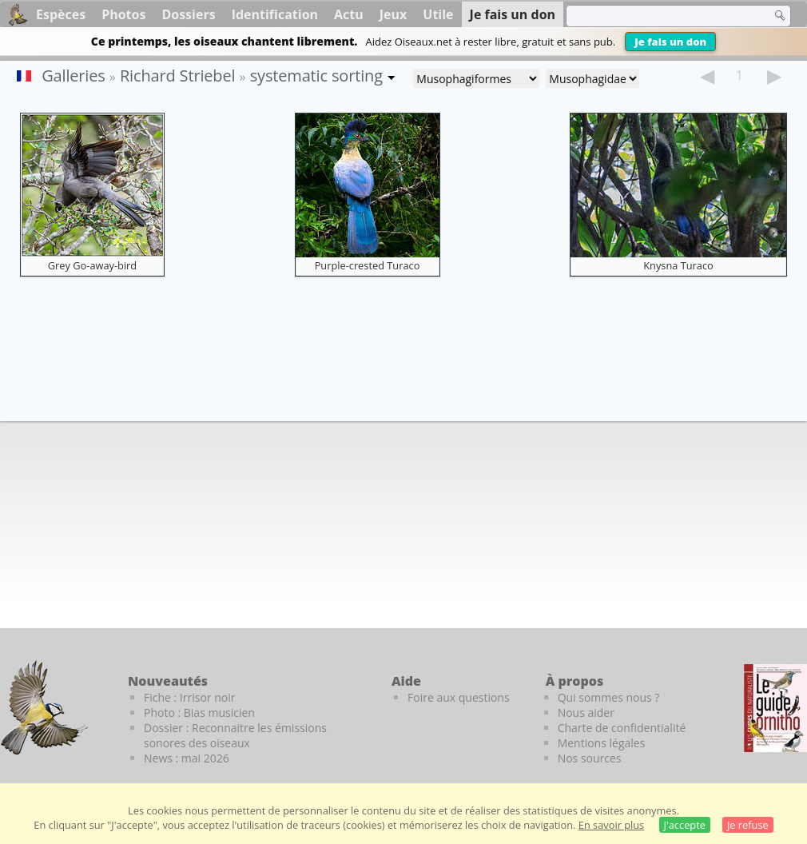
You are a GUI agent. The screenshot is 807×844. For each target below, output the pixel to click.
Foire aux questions (458, 697)
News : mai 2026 (186, 758)
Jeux (393, 14)
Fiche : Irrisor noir (189, 697)
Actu (349, 14)
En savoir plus (611, 825)
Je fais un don (670, 41)
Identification (275, 14)
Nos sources (590, 758)
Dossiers (188, 14)
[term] (658, 16)
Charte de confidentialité (622, 727)
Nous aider (586, 712)
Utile (438, 14)
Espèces (60, 14)
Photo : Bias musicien (199, 712)
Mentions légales (602, 742)
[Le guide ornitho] (775, 708)
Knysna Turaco (678, 265)
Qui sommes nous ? (609, 697)
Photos (123, 14)
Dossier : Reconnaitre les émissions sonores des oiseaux (235, 735)
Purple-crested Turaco (367, 265)
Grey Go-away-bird (92, 265)
